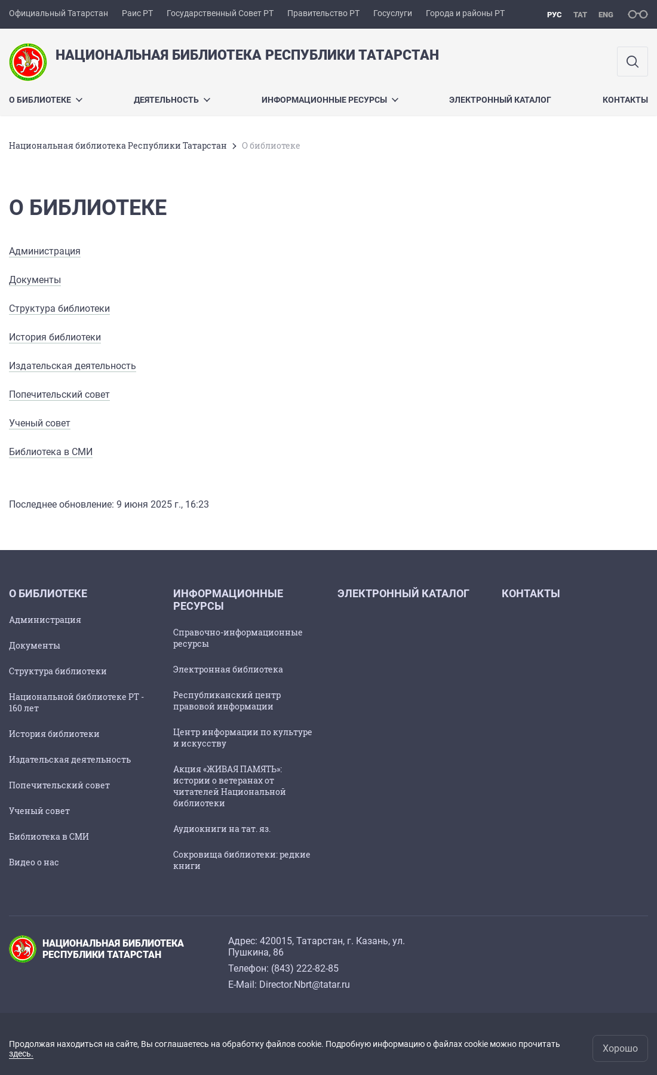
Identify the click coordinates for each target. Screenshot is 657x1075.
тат (580, 14)
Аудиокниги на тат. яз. (222, 828)
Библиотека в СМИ (51, 451)
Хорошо (620, 1048)
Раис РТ (137, 13)
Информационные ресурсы (330, 100)
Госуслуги (392, 13)
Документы (35, 279)
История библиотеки (55, 337)
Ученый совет (39, 423)
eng (605, 14)
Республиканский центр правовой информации (227, 700)
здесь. (21, 1053)
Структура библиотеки (59, 308)
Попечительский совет (59, 394)
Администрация (45, 251)
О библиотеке (45, 100)
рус (554, 14)
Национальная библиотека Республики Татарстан (118, 145)
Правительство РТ (323, 13)
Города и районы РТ (465, 13)
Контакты (625, 100)
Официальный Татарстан (58, 13)
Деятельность (172, 100)
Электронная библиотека (228, 669)
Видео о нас (34, 862)
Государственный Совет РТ (220, 13)
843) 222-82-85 (306, 968)
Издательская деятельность (72, 365)
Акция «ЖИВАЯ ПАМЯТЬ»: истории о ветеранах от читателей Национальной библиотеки (229, 786)
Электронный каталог (500, 100)
